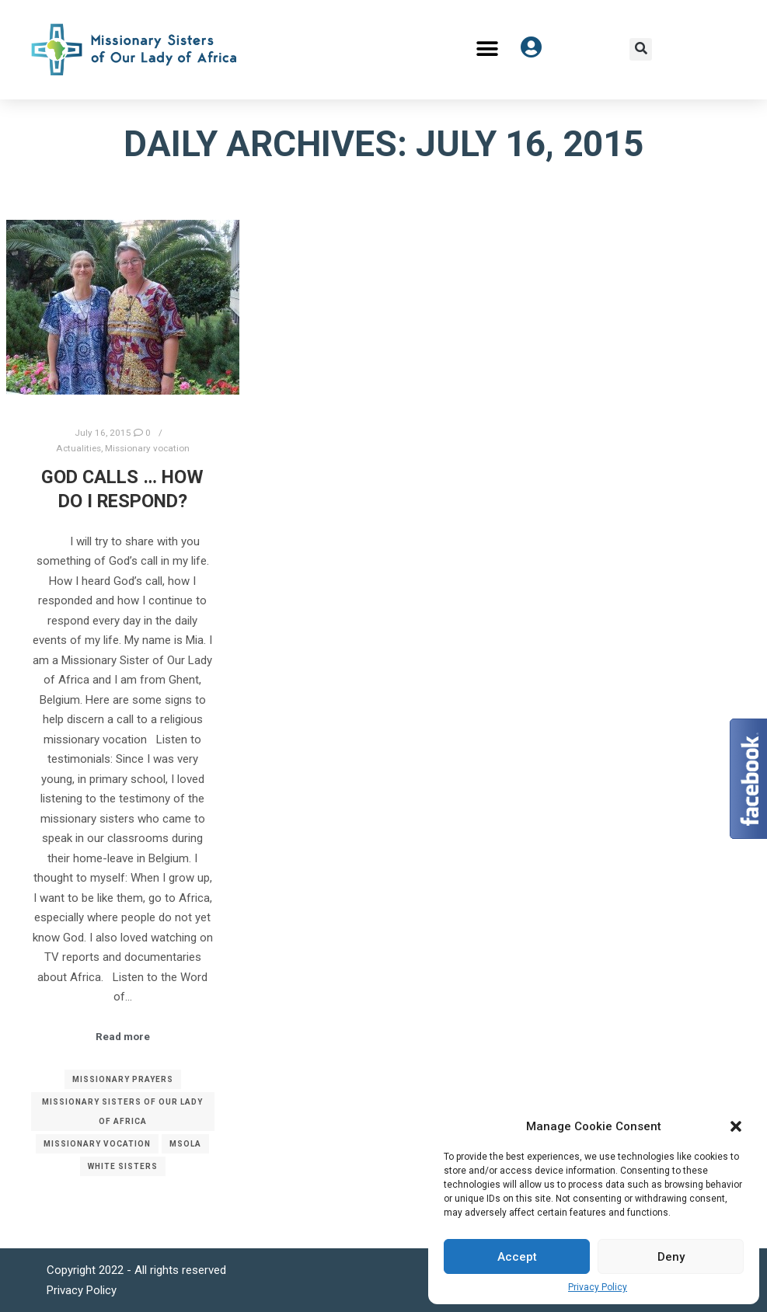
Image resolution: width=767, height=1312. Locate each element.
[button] (736, 1126)
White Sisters (123, 1166)
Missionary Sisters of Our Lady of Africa (122, 1112)
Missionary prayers (122, 1079)
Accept (517, 1257)
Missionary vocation (147, 448)
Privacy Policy (597, 1287)
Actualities (78, 448)
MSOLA (185, 1144)
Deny (671, 1257)
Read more (123, 1036)
